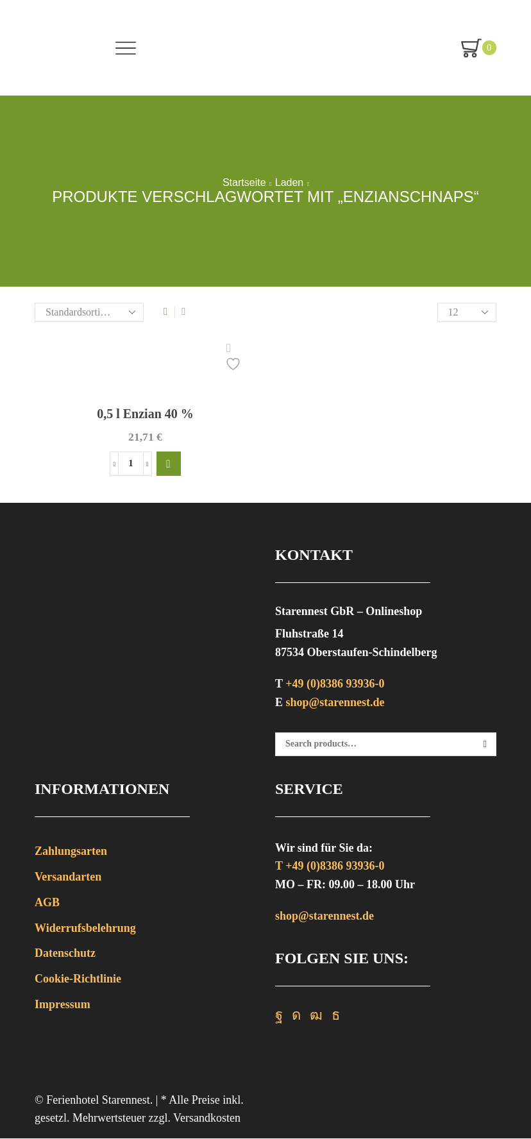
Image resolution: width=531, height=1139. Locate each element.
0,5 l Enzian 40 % (145, 414)
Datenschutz (65, 953)
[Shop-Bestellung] (89, 312)
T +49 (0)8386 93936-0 (329, 867)
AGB (47, 903)
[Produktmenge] (131, 464)
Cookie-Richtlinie (78, 979)
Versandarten (68, 877)
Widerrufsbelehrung (85, 928)
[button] (168, 464)
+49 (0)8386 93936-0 (334, 684)
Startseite (244, 183)
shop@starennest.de (335, 702)
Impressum (62, 1005)
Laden (289, 183)
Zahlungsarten (71, 851)
